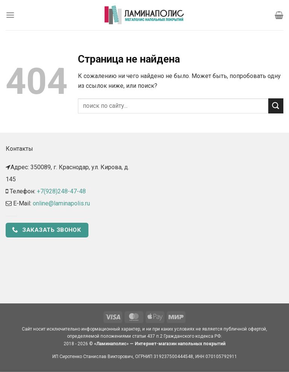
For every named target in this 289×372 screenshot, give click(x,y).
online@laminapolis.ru (61, 203)
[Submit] (275, 105)
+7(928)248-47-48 (61, 191)
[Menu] (10, 15)
